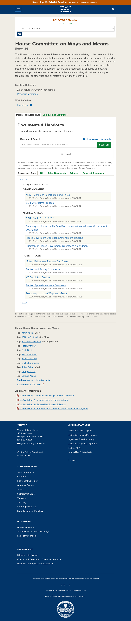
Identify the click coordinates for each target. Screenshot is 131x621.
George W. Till (29, 371)
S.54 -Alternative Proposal (40, 202)
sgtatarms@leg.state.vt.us (31, 443)
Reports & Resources (93, 173)
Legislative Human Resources (82, 435)
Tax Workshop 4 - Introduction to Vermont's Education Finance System (52, 408)
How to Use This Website (80, 452)
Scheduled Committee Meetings (33, 531)
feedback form (80, 579)
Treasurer (22, 498)
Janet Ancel (27, 332)
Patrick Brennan (29, 354)
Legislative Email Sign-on (80, 430)
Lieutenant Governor (27, 481)
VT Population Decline (38, 277)
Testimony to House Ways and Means (46, 293)
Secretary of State (26, 493)
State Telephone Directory (30, 511)
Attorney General (25, 485)
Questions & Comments (28, 559)
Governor (21, 476)
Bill (41, 173)
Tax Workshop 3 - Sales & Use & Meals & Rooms (41, 404)
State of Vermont (25, 472)
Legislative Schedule (27, 535)
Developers (65, 585)
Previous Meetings (27, 94)
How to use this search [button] (97, 139)
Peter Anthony (29, 345)
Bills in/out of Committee (55, 114)
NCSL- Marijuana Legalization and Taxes (48, 195)
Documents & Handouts (28, 114)
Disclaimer (72, 460)
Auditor (21, 489)
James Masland (29, 358)
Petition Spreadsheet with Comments (46, 285)
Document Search (65, 139)
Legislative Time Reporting (81, 439)
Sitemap (21, 555)
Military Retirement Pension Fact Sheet (47, 261)
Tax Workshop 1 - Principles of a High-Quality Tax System (45, 395)
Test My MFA (74, 448)
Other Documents (57, 173)
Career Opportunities (52, 559)
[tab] (28, 115)
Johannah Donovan (31, 341)
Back (23, 179)
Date (33, 173)
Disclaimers (32, 555)
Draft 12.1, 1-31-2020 (40, 218)
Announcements (25, 527)
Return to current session (83, 2)
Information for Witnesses (30, 384)
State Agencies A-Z (26, 506)
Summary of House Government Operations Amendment (57, 246)
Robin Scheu (28, 367)
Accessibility (47, 563)
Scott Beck (27, 350)
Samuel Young (29, 376)
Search (104, 144)
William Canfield (30, 337)
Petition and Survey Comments (43, 269)
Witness (74, 173)
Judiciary (21, 502)
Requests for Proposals (28, 563)
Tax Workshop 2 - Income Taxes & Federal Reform (42, 400)
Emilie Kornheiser (30, 363)
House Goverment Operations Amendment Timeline (54, 237)
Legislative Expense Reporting (82, 443)
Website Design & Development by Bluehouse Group (65, 596)
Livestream (23, 105)
